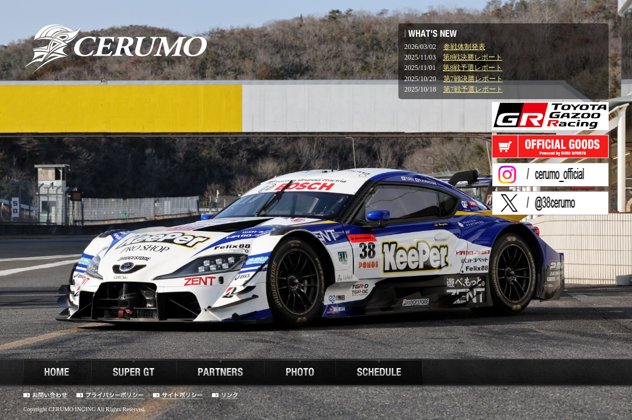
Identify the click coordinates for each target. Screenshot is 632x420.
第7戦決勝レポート (473, 79)
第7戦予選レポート (473, 89)
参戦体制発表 (464, 47)
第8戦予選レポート (472, 68)
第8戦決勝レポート (472, 57)
